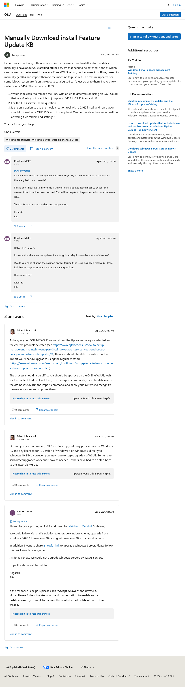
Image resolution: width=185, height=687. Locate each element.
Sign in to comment (15, 306)
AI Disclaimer (11, 676)
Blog (49, 676)
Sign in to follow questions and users (154, 36)
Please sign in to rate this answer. (31, 398)
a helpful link (51, 545)
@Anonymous (22, 170)
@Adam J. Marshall (80, 526)
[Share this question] (116, 28)
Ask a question (170, 14)
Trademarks (140, 676)
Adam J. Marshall (26, 330)
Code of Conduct (117, 676)
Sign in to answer (13, 647)
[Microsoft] (6, 5)
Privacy (79, 676)
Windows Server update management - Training (150, 71)
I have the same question (99, 148)
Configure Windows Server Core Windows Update (152, 150)
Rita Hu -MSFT (22, 161)
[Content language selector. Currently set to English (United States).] (20, 667)
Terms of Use (97, 676)
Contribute (65, 676)
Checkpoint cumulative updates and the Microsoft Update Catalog (150, 102)
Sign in (177, 4)
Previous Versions (32, 676)
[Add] (109, 28)
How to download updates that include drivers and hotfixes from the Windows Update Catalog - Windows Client (154, 126)
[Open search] (168, 5)
